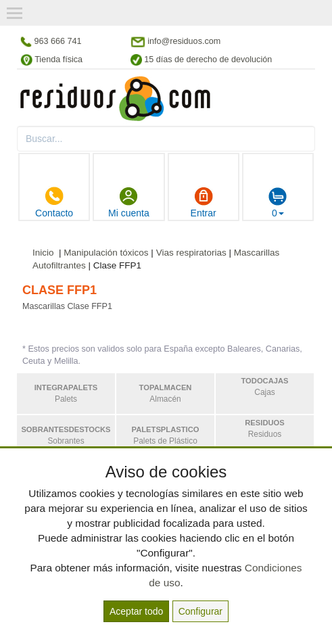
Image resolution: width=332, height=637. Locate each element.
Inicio (43, 252)
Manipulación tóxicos (106, 252)
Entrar (203, 202)
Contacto (54, 202)
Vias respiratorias (191, 252)
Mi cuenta (128, 202)
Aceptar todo (136, 611)
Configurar (200, 611)
